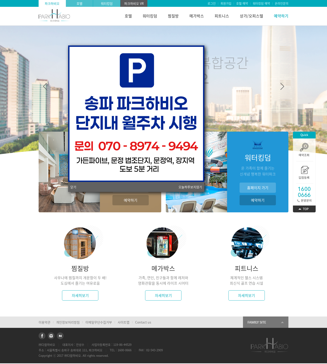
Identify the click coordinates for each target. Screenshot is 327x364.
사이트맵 (123, 322)
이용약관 (44, 322)
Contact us (143, 322)
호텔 (79, 3)
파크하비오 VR (134, 3)
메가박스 (196, 16)
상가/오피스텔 (251, 16)
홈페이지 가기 (257, 187)
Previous (45, 86)
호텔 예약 (242, 3)
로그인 (212, 3)
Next (282, 86)
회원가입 (225, 3)
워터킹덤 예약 (261, 3)
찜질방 (173, 16)
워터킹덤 (107, 3)
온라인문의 (281, 3)
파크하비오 (52, 3)
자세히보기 (80, 295)
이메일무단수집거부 (98, 322)
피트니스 (222, 16)
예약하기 (281, 16)
